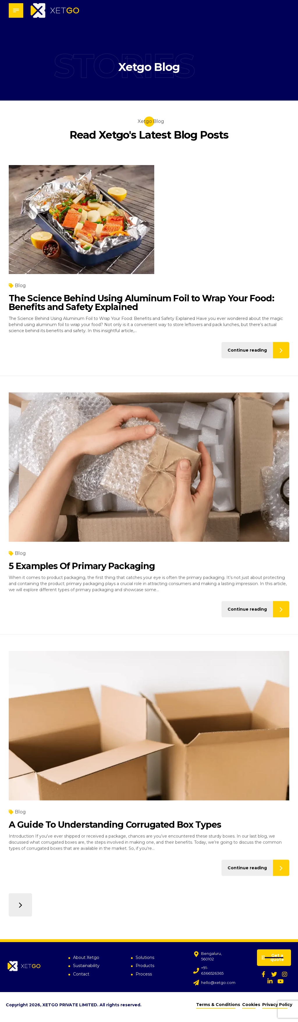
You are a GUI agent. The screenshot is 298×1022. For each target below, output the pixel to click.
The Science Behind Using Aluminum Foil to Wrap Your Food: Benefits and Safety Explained (141, 302)
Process (144, 974)
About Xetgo (86, 957)
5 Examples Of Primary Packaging (82, 573)
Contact (81, 974)
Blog (20, 285)
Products (145, 966)
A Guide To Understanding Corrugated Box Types (115, 831)
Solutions (145, 957)
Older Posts (20, 905)
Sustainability (86, 966)
